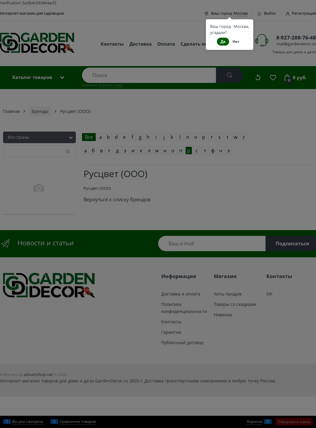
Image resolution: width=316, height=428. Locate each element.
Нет (236, 41)
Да (223, 41)
